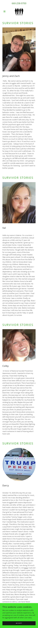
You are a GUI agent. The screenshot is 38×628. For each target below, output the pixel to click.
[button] (4, 11)
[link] (19, 11)
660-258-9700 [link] (19, 3)
